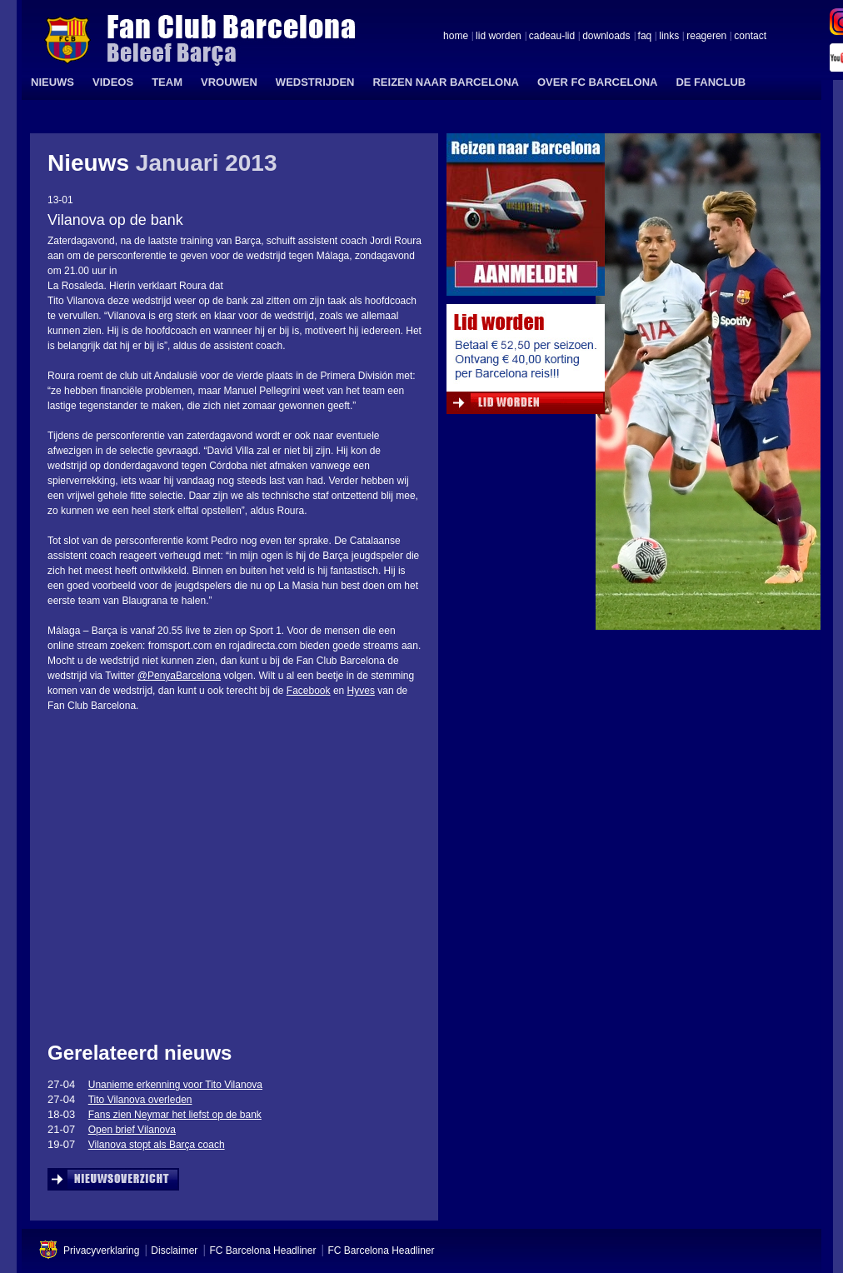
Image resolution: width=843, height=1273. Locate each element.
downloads (606, 37)
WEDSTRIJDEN (315, 82)
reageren (706, 37)
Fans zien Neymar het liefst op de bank (175, 1115)
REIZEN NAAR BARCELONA (445, 82)
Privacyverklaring (101, 1250)
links (669, 37)
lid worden (498, 37)
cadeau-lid (552, 37)
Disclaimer (174, 1250)
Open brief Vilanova (132, 1130)
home (455, 37)
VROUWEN (229, 82)
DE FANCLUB (711, 82)
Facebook (309, 690)
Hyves (361, 690)
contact (750, 37)
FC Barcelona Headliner (262, 1250)
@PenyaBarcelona (179, 675)
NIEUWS (52, 82)
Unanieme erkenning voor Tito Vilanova (175, 1085)
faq (645, 37)
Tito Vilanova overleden (140, 1100)
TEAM (167, 82)
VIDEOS (112, 82)
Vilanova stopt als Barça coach (156, 1145)
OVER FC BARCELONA (597, 82)
